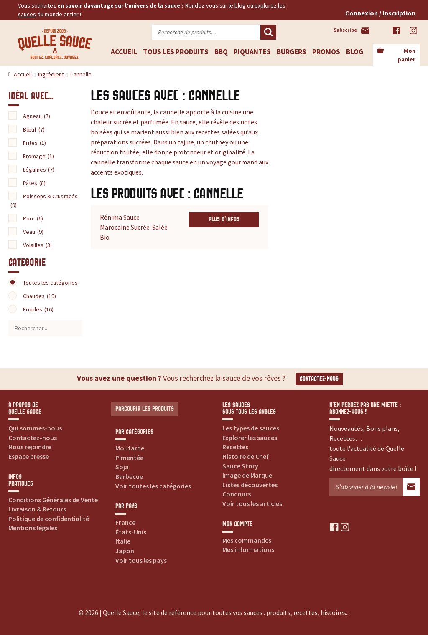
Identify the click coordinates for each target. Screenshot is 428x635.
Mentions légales (32, 528)
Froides (38, 309)
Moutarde (129, 448)
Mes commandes (246, 540)
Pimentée (129, 457)
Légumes (38, 169)
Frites (34, 143)
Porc (33, 218)
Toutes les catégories (50, 282)
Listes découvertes (250, 485)
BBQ (221, 51)
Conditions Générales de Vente (53, 500)
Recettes (235, 447)
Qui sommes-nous (35, 428)
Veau (33, 231)
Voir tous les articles (252, 503)
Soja (122, 467)
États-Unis (130, 532)
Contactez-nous (319, 379)
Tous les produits (176, 51)
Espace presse (28, 456)
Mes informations (248, 549)
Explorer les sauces (249, 437)
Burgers (291, 51)
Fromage (38, 156)
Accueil (124, 51)
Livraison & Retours (37, 509)
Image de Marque (247, 475)
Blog (354, 51)
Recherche (268, 32)
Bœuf (34, 129)
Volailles (37, 245)
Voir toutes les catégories (153, 486)
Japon (124, 550)
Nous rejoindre (29, 447)
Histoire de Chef (245, 456)
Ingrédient (51, 74)
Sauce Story (240, 466)
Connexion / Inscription (380, 13)
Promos (326, 51)
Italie (122, 541)
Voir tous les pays (141, 560)
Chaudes (39, 296)
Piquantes (252, 51)
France (125, 522)
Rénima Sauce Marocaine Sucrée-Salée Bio (134, 227)
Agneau (36, 116)
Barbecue (129, 476)
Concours (236, 494)
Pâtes (34, 183)
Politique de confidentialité (48, 518)
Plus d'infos (224, 219)
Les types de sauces (250, 428)
